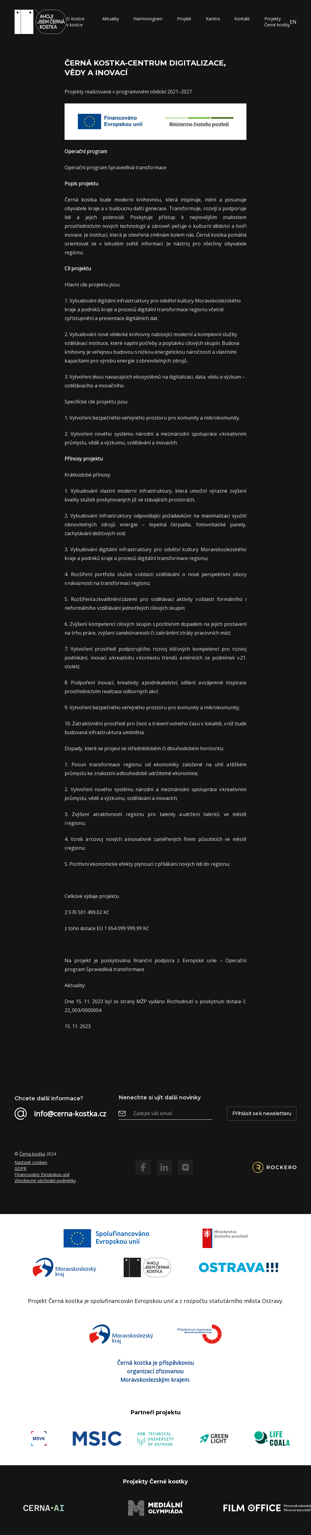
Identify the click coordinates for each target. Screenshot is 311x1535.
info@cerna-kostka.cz (60, 1114)
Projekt (184, 19)
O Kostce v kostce (75, 22)
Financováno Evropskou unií (42, 1174)
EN (293, 22)
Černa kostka (32, 1154)
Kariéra (213, 19)
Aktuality (110, 19)
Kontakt (242, 19)
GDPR (20, 1168)
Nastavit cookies (31, 1162)
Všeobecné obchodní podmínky (45, 1180)
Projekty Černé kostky (277, 22)
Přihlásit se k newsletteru (261, 1113)
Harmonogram (147, 19)
